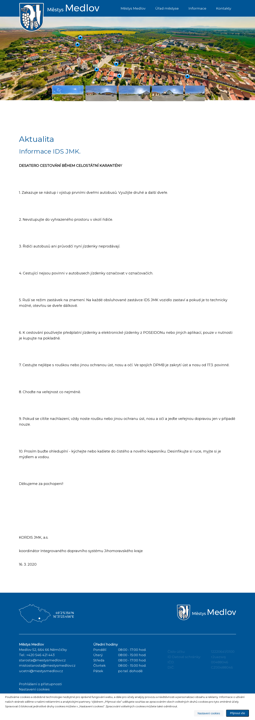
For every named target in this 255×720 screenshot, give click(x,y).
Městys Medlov (133, 8)
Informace (197, 8)
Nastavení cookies (209, 713)
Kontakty (223, 8)
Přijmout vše (237, 713)
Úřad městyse (167, 8)
